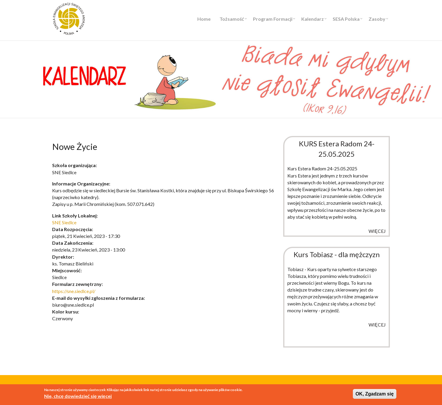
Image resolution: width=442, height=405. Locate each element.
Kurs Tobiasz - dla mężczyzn (337, 254)
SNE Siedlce (64, 222)
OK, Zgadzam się (374, 394)
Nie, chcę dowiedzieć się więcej (78, 396)
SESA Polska (346, 19)
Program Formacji (272, 19)
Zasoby (377, 19)
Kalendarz (312, 19)
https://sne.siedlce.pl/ (73, 291)
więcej (377, 231)
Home (204, 19)
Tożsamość (232, 19)
